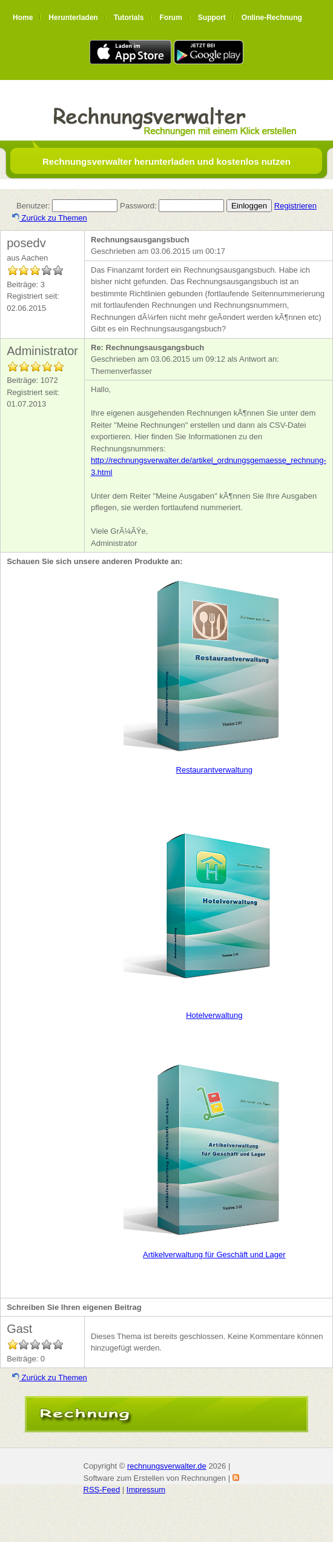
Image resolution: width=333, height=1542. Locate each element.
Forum (170, 17)
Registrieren (295, 205)
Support (212, 17)
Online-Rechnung (272, 17)
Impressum (146, 1489)
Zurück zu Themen (49, 217)
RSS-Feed (102, 1489)
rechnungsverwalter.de (166, 1466)
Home (23, 17)
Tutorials (129, 17)
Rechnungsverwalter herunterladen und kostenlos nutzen (166, 161)
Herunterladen (72, 17)
